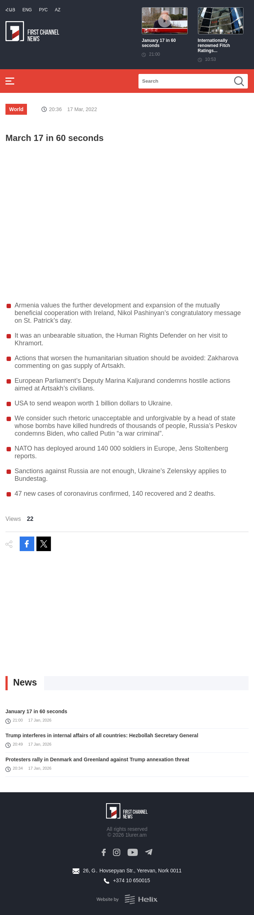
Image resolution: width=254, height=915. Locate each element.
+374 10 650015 (131, 880)
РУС (43, 9)
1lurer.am (135, 835)
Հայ (10, 9)
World (16, 109)
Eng (27, 9)
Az (57, 9)
